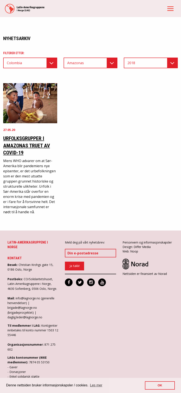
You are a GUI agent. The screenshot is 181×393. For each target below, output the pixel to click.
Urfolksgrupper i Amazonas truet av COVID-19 (26, 145)
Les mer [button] (96, 385)
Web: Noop (130, 251)
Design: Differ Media (137, 247)
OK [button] (160, 385)
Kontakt (14, 258)
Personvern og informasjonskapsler (147, 242)
